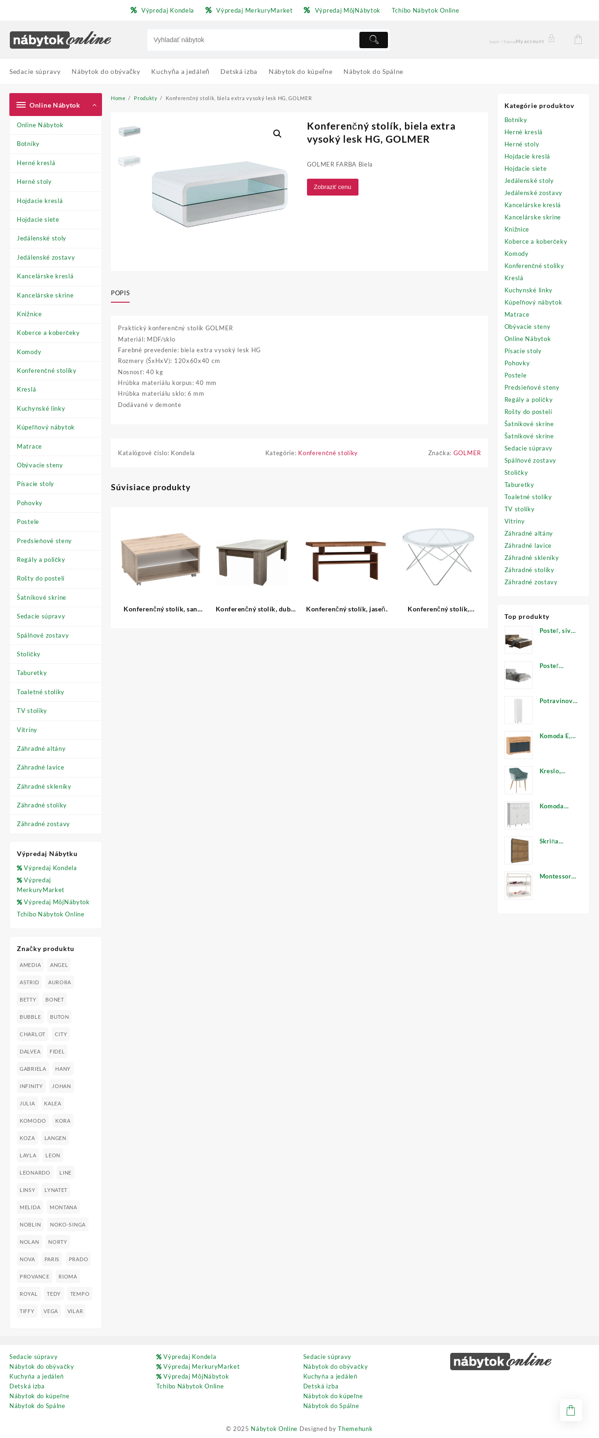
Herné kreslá (36, 163)
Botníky (28, 143)
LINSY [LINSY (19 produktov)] (28, 1190)
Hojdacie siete (38, 219)
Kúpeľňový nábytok (46, 427)
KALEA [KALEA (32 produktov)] (52, 1103)
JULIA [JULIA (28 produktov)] (27, 1103)
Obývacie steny (40, 465)
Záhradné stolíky (42, 805)
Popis (120, 293)
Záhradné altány (41, 748)
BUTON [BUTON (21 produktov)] (59, 1017)
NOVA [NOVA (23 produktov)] (27, 1259)
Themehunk (355, 1428)
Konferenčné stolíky (47, 370)
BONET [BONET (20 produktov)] (54, 999)
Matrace (29, 446)
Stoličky (29, 654)
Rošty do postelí (41, 578)
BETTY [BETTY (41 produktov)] (28, 999)
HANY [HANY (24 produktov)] (63, 1069)
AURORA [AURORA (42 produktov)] (59, 982)
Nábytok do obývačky (41, 1366)
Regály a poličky (41, 559)
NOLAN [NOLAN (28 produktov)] (29, 1242)
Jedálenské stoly (41, 238)
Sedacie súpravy (41, 616)
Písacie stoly (35, 483)
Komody (29, 352)
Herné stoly (34, 181)
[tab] (124, 293)
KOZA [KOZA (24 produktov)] (27, 1138)
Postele (28, 521)
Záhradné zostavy (43, 824)
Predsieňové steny (44, 541)
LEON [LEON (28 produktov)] (52, 1155)
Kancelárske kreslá (45, 276)
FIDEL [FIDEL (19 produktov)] (57, 1051)
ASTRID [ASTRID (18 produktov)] (29, 982)
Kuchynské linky (41, 408)
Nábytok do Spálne (37, 1405)
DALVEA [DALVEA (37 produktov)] (30, 1051)
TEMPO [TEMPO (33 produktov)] (80, 1294)
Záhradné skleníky (44, 786)
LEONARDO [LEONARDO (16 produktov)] (35, 1172)
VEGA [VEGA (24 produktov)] (51, 1311)
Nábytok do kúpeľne (39, 1396)
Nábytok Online (274, 1428)
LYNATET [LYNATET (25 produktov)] (55, 1190)
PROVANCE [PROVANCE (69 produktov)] (35, 1276)
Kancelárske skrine (45, 295)
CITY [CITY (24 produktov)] (61, 1034)
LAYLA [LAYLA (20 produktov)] (28, 1155)
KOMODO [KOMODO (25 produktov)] (33, 1121)
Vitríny (27, 730)
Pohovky (30, 503)
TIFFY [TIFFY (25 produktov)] (27, 1311)
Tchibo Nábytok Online (51, 914)
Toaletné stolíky (41, 692)
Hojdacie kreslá (40, 200)
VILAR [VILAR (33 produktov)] (75, 1311)
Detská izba (27, 1386)
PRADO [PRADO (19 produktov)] (78, 1259)
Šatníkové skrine (41, 597)
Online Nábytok (40, 125)
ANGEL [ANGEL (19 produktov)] (59, 965)
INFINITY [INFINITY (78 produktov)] (31, 1086)
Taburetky (32, 672)
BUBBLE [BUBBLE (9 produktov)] (30, 1017)
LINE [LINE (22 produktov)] (65, 1172)
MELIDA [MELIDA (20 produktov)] (30, 1207)
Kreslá (26, 389)
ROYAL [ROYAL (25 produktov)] (29, 1294)
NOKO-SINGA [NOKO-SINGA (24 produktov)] (68, 1224)
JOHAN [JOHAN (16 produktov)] (61, 1086)
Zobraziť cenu (332, 186)
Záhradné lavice (41, 767)
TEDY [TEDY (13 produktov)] (54, 1294)
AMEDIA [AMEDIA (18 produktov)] (30, 965)
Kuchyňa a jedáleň (36, 1376)
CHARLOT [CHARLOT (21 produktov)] (32, 1034)
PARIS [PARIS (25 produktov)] (52, 1259)
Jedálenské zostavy (46, 257)
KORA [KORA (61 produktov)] (63, 1121)
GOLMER (467, 453)
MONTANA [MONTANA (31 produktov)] (63, 1207)
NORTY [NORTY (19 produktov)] (57, 1242)
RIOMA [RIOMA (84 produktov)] (67, 1276)
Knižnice (29, 314)
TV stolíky (32, 710)
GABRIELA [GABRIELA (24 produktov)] (33, 1069)
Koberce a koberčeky (48, 332)
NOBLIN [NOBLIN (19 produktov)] (30, 1224)
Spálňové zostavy (43, 635)
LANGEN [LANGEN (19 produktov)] (55, 1138)
